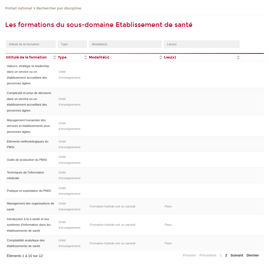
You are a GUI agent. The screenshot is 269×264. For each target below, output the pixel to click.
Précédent (208, 255)
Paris (168, 206)
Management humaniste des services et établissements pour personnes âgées (28, 126)
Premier (189, 255)
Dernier (253, 255)
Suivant (236, 255)
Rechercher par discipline (58, 8)
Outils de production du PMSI (27, 159)
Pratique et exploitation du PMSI (29, 190)
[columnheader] (31, 57)
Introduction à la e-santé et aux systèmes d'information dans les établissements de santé (28, 224)
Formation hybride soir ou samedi (112, 206)
